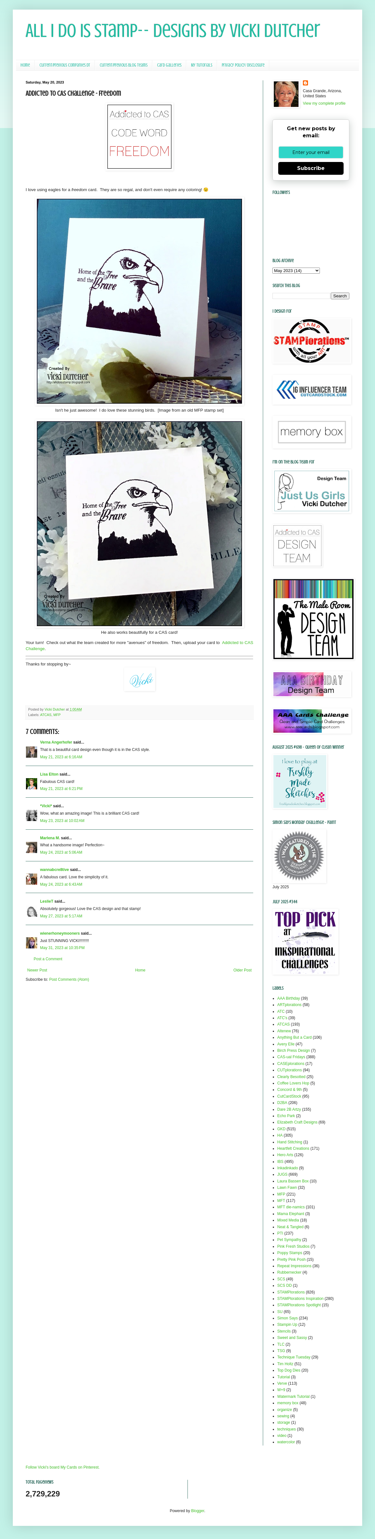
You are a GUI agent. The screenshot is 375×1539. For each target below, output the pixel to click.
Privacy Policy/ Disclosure (243, 65)
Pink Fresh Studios (293, 1246)
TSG (281, 1351)
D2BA (282, 1102)
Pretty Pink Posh (291, 1259)
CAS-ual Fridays (291, 1057)
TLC (281, 1344)
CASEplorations (290, 1063)
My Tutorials (201, 65)
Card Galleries (169, 65)
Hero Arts (285, 1155)
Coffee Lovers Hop (293, 1083)
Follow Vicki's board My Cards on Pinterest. (63, 1467)
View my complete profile (324, 103)
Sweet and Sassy (292, 1337)
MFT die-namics (291, 1207)
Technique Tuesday (293, 1357)
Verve (282, 1383)
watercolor (286, 1442)
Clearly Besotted (291, 1077)
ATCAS (45, 715)
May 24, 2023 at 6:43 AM (61, 884)
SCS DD (284, 1285)
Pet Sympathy (289, 1239)
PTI (280, 1233)
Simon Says (287, 1318)
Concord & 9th (289, 1089)
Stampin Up (287, 1324)
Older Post (242, 970)
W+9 (281, 1390)
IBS (280, 1161)
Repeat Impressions (294, 1266)
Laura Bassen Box (293, 1181)
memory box (287, 1403)
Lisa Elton (49, 774)
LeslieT (46, 901)
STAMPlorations (291, 1292)
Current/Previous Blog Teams (123, 65)
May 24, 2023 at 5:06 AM (61, 852)
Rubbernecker (289, 1272)
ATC (281, 1011)
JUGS (282, 1174)
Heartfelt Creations (293, 1148)
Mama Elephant (290, 1214)
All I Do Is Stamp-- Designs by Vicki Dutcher (173, 30)
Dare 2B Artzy (289, 1109)
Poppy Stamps (289, 1253)
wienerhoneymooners (60, 933)
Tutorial (283, 1377)
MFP (57, 715)
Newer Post (37, 970)
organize (284, 1409)
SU (280, 1311)
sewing (283, 1416)
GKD (281, 1129)
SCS (281, 1279)
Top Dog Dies (288, 1370)
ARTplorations (289, 1005)
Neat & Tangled (290, 1227)
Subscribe (311, 168)
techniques (286, 1429)
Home (25, 65)
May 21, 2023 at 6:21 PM (61, 788)
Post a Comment (48, 959)
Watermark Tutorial (293, 1396)
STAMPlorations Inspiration (300, 1298)
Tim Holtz (285, 1364)
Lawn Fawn (287, 1187)
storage (283, 1422)
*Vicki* (46, 806)
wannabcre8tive (54, 869)
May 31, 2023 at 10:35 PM (62, 948)
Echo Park (286, 1116)
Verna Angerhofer (56, 742)
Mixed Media (288, 1220)
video (282, 1435)
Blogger (197, 1511)
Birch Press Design (293, 1050)
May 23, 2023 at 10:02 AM (62, 820)
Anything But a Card (294, 1037)
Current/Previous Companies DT (64, 65)
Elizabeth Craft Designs (297, 1122)
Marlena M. (50, 838)
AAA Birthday (288, 998)
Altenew (284, 1031)
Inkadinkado (287, 1168)
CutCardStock (289, 1096)
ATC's (282, 1018)
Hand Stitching (289, 1142)
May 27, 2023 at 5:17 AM (61, 916)
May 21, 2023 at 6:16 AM (61, 757)
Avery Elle (286, 1044)
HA (280, 1135)
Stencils (284, 1331)
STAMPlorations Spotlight (299, 1305)
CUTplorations (289, 1070)
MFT (281, 1200)
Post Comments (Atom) (69, 979)
